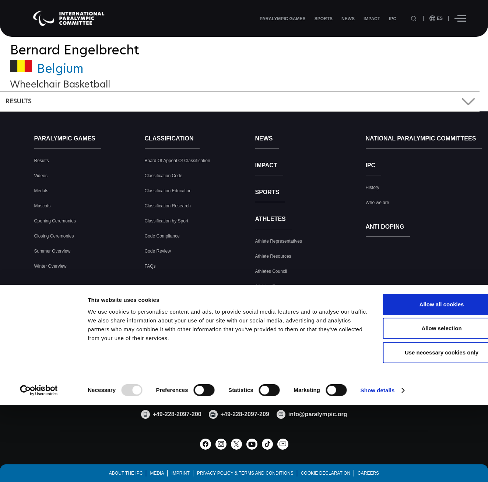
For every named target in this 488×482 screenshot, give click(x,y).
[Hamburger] (460, 18)
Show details (378, 449)
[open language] (436, 18)
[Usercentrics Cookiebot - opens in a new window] (39, 449)
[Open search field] (414, 18)
